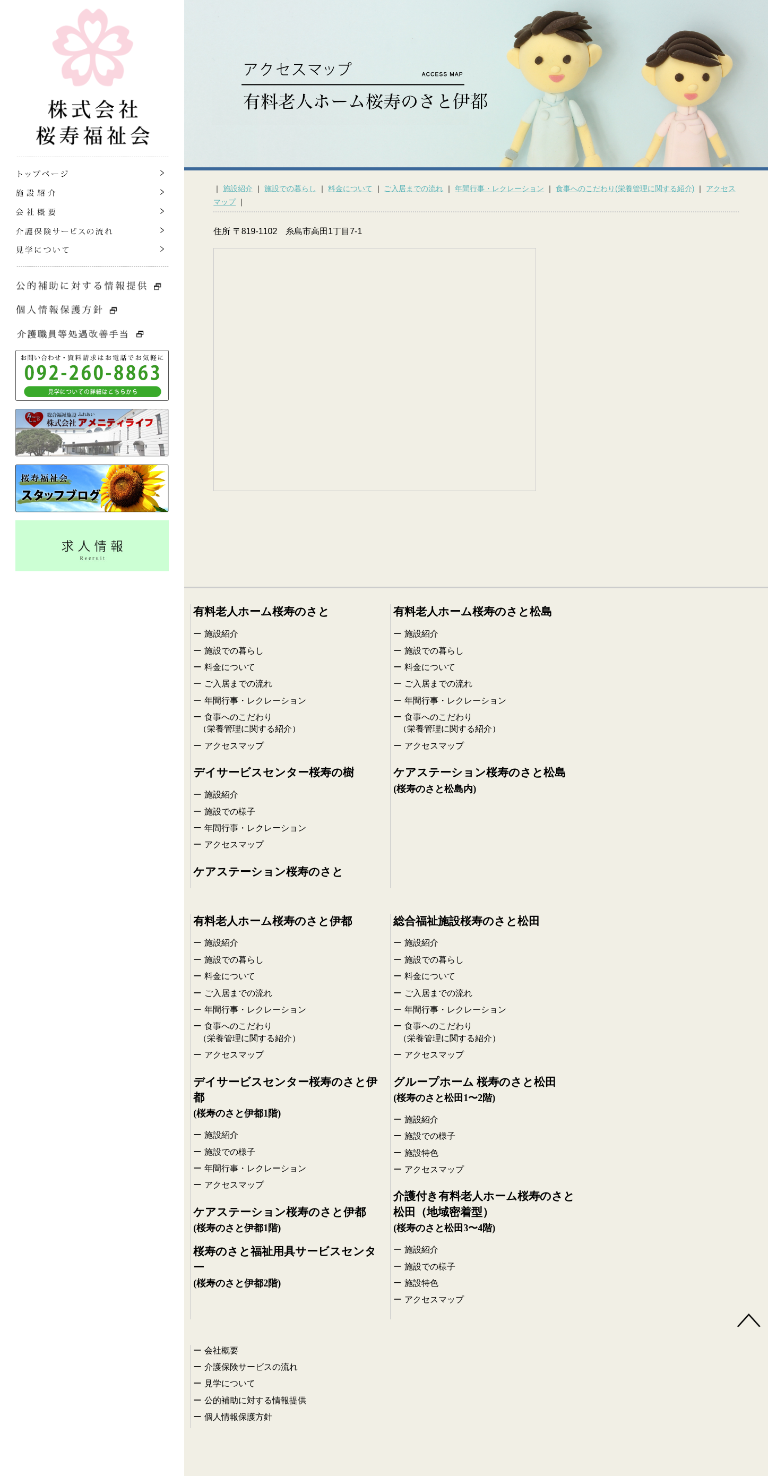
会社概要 (221, 1350)
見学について (229, 1383)
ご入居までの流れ (413, 188)
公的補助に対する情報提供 (255, 1400)
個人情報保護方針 (238, 1416)
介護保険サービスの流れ (251, 1366)
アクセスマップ (234, 745)
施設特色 (421, 1152)
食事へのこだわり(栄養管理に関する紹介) (625, 188)
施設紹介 (238, 188)
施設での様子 (229, 811)
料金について (350, 188)
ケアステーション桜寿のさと (268, 871)
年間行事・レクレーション (499, 188)
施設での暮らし (290, 188)
